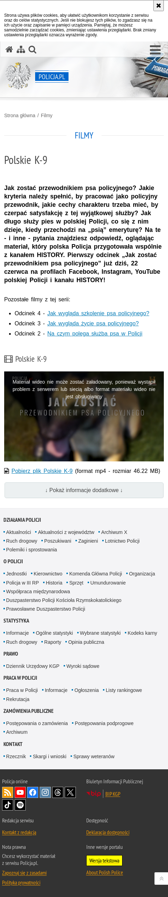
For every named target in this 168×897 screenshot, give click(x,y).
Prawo (10, 653)
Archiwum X (114, 532)
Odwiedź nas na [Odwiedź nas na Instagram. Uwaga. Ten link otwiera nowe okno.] (45, 792)
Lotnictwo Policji (122, 541)
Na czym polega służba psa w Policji (94, 334)
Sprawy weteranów (93, 756)
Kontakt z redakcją (19, 832)
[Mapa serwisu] (21, 49)
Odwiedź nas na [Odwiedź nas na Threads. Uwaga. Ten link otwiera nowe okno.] (57, 792)
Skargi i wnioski (49, 756)
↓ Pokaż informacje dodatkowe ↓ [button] (84, 490)
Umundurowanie (108, 583)
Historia (54, 583)
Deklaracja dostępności (107, 832)
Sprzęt (76, 583)
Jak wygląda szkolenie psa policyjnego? (98, 313)
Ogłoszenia (86, 690)
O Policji (13, 561)
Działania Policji (22, 519)
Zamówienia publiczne (28, 711)
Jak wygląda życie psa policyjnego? (93, 323)
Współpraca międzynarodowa (38, 591)
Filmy (46, 115)
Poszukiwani (57, 541)
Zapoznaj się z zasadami (24, 872)
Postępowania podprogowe (104, 723)
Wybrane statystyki (100, 633)
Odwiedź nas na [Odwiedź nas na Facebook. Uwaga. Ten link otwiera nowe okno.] (32, 792)
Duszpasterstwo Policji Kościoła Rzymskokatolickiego (63, 600)
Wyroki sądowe (82, 666)
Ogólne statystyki (54, 633)
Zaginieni (88, 541)
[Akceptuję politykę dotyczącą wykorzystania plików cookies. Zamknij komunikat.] (158, 5)
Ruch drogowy (22, 541)
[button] (155, 50)
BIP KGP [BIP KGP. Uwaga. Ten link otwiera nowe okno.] (112, 793)
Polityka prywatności (21, 882)
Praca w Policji (20, 677)
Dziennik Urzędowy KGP (32, 666)
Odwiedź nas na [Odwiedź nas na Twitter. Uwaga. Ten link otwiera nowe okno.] (70, 792)
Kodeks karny (142, 633)
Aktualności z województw (66, 532)
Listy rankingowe (124, 690)
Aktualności (18, 532)
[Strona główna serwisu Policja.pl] (9, 49)
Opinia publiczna (86, 642)
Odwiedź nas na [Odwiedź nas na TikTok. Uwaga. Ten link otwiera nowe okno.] (7, 805)
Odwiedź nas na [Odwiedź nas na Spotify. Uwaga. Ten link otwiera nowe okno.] (20, 805)
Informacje (17, 633)
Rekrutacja (18, 699)
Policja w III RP (22, 583)
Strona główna (19, 115)
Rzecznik (16, 756)
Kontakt (13, 744)
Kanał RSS (7, 792)
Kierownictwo (48, 573)
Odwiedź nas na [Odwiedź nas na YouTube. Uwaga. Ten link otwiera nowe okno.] (20, 792)
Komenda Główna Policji (95, 573)
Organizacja (142, 573)
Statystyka (16, 620)
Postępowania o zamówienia (37, 723)
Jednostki (16, 573)
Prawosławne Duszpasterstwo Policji (45, 609)
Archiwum (16, 732)
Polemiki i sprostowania (31, 549)
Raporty (52, 642)
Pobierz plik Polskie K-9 (42, 471)
